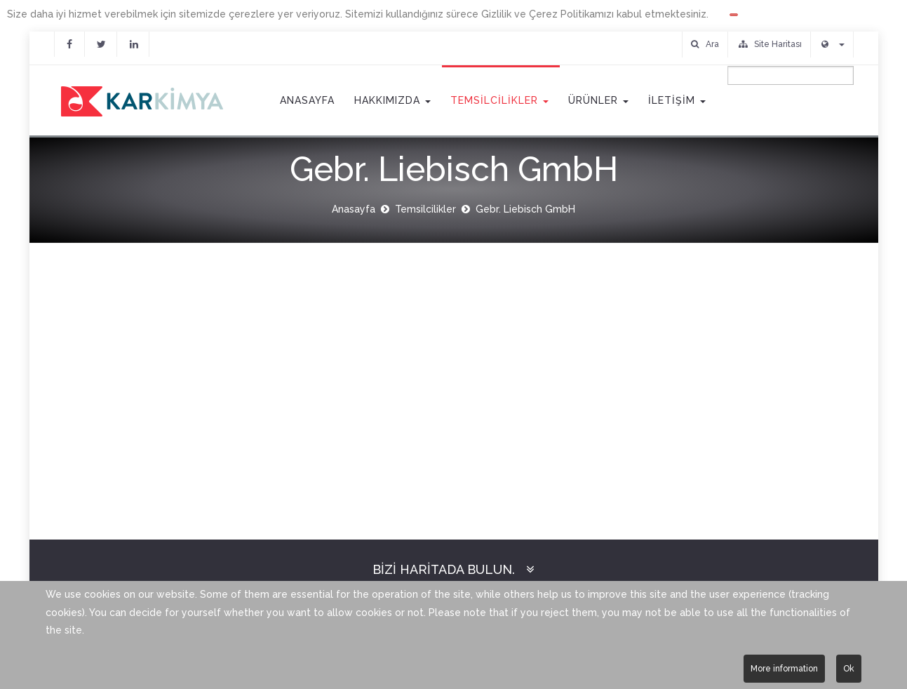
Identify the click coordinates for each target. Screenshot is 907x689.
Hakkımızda (392, 100)
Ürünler (598, 100)
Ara (705, 44)
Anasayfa (305, 100)
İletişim (677, 100)
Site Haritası (770, 44)
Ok (848, 669)
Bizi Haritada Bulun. (443, 569)
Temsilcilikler (499, 100)
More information (784, 669)
